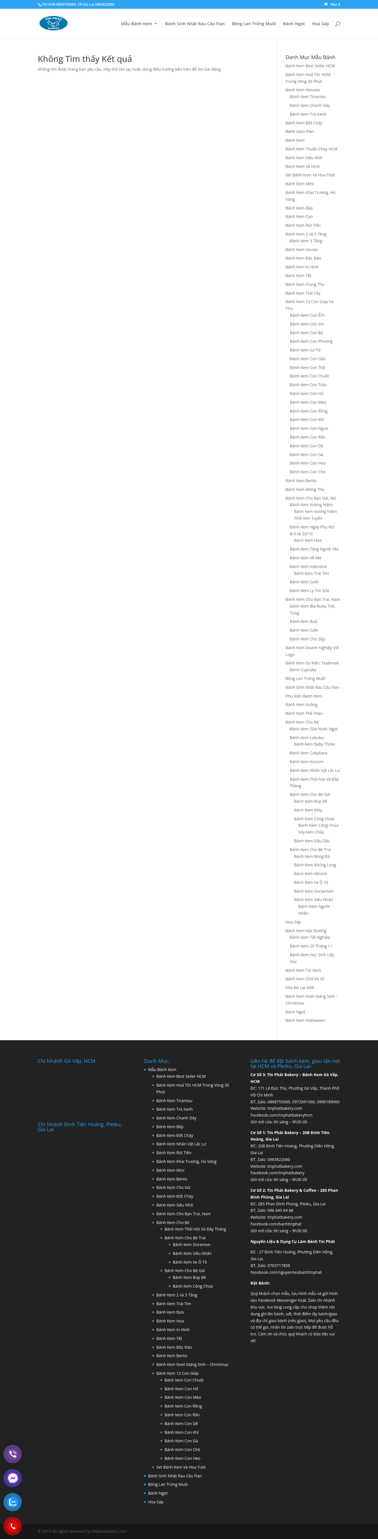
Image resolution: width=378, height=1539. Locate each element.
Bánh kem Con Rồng (183, 1406)
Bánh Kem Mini (300, 183)
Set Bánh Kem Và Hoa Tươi (310, 175)
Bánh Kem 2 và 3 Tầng (306, 234)
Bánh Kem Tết (298, 275)
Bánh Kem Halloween (305, 1020)
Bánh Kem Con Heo (308, 463)
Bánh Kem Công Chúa (314, 818)
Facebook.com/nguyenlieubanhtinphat (286, 1272)
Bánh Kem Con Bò (306, 332)
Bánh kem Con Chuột (309, 376)
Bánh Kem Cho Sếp (307, 639)
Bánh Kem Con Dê (306, 445)
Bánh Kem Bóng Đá (312, 856)
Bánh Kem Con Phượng (311, 341)
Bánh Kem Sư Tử (305, 350)
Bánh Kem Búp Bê (310, 801)
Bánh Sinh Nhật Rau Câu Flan (195, 23)
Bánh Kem (295, 140)
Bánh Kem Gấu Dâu (312, 840)
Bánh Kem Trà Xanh (308, 114)
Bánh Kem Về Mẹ (305, 557)
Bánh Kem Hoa (308, 540)
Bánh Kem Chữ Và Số (305, 978)
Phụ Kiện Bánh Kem (304, 696)
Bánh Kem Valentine (308, 566)
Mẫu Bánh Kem (136, 23)
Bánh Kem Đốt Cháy (304, 123)
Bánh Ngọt (294, 23)
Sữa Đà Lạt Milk (300, 987)
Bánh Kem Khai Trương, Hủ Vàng (186, 1161)
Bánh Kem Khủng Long (315, 864)
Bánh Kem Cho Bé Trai (310, 849)
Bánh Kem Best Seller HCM (310, 65)
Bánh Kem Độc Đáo (303, 258)
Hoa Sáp (320, 23)
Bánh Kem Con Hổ (307, 393)
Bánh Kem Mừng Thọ (305, 489)
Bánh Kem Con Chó (308, 471)
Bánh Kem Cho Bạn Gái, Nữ (311, 498)
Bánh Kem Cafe (304, 630)
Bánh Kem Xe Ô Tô (311, 882)
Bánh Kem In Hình (302, 266)
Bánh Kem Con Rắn (307, 437)
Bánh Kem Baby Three (314, 744)
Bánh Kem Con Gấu (308, 358)
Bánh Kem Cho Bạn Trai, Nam (313, 599)
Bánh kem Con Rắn (182, 1414)
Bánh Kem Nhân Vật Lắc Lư (315, 770)
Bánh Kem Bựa (303, 621)
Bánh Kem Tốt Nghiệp (310, 937)
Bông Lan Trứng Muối (254, 23)
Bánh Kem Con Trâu (308, 384)
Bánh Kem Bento (301, 480)
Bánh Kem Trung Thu (305, 284)
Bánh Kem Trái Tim (311, 573)
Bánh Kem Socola (302, 249)
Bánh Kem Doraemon (314, 891)
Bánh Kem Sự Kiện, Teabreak (312, 663)
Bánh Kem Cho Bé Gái (310, 794)
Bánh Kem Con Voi (307, 324)
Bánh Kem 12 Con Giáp (177, 1373)
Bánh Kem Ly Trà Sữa (309, 590)
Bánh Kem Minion (310, 873)
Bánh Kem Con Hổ (181, 1388)
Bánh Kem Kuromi (306, 761)
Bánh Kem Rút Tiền (303, 225)
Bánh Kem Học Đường (306, 930)
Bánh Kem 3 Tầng (306, 240)
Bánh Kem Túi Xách (303, 970)
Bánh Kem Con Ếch (307, 315)
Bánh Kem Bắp (299, 208)
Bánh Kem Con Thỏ (307, 367)
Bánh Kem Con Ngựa (309, 428)
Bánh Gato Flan (300, 131)
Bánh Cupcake (303, 669)
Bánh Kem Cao (299, 216)
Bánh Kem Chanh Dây (310, 105)
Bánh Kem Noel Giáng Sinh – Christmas (192, 1364)
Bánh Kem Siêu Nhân (313, 899)
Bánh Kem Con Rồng (309, 411)
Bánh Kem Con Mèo (308, 402)
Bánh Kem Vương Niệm (311, 504)
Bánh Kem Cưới (304, 581)
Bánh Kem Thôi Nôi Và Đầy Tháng (195, 1229)
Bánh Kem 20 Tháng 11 (311, 946)
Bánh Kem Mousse (303, 89)
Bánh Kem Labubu (307, 737)
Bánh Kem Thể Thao (304, 713)
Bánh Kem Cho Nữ (173, 1187)
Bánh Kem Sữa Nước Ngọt (314, 728)
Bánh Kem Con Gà (306, 454)
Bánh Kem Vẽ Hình (303, 166)
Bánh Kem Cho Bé (302, 722)
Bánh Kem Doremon (191, 1244)
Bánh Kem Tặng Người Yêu (314, 549)
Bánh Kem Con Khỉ (307, 419)
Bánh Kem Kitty (308, 810)
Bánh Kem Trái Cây (303, 293)
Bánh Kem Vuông (301, 704)
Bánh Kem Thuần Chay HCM (312, 149)
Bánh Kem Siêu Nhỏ (304, 157)
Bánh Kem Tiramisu (308, 96)
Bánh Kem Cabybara (309, 753)
